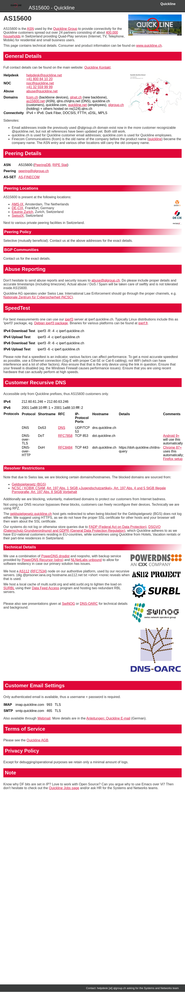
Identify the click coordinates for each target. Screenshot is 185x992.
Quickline (168, 4)
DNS (61, 428)
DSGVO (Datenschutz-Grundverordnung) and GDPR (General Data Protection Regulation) (82, 528)
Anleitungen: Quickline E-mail (108, 718)
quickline (154, 139)
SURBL (9, 588)
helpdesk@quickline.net (44, 75)
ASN (30, 29)
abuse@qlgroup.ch (105, 280)
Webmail (43, 718)
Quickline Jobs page (64, 788)
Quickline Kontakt (97, 67)
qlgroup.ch (116, 105)
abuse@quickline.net (42, 91)
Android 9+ (171, 435)
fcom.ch (32, 97)
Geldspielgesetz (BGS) (29, 484)
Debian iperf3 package (51, 323)
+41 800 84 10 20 (39, 79)
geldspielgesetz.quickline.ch (31, 514)
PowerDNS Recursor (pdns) (42, 560)
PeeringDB (42, 165)
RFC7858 (65, 435)
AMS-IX (17, 204)
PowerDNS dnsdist (55, 556)
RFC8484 (65, 447)
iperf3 (69, 319)
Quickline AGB (37, 740)
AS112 (24, 571)
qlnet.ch (76, 97)
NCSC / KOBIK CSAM (28, 488)
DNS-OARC (89, 603)
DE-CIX (17, 208)
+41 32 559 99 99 (39, 87)
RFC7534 (38, 571)
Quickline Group (65, 29)
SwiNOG (68, 603)
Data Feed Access (45, 588)
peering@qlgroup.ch (33, 171)
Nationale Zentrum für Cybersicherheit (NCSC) (38, 297)
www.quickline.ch (149, 45)
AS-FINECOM (29, 177)
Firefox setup (172, 459)
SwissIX (18, 215)
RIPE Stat (60, 165)
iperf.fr (143, 323)
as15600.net (35, 101)
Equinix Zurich (22, 212)
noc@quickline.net (40, 83)
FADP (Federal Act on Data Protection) (118, 527)
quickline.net (77, 105)
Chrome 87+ (172, 447)
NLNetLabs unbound (86, 560)
